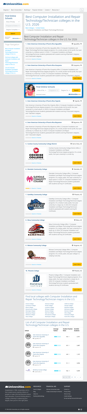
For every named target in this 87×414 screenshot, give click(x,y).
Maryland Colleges (68, 307)
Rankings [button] (27, 10)
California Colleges (68, 303)
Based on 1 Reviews (36, 188)
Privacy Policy (67, 391)
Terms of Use (67, 394)
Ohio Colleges (67, 313)
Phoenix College (33, 271)
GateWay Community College (37, 194)
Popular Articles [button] (37, 10)
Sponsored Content (7, 38)
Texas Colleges (29, 316)
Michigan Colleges (49, 309)
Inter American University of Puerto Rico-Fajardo (43, 101)
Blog (34, 391)
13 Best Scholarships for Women (54, 391)
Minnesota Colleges (69, 309)
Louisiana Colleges (49, 307)
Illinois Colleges (29, 307)
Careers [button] (47, 10)
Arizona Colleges (30, 303)
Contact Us (66, 389)
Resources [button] (55, 10)
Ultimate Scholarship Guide (53, 389)
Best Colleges (30, 28)
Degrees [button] (6, 10)
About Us (35, 394)
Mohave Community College (36, 245)
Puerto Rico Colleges (69, 316)
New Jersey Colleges (30, 313)
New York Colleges (49, 313)
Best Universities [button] (16, 10)
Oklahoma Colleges (30, 314)
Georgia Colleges (68, 305)
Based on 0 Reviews (36, 59)
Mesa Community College (36, 220)
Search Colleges (37, 389)
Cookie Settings (68, 396)
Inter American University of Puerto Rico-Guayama (44, 65)
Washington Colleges (50, 316)
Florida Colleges (49, 305)
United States (40, 28)
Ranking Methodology (38, 396)
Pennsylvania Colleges (50, 314)
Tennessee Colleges (69, 314)
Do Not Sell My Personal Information (73, 398)
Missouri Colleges (49, 311)
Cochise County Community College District (42, 144)
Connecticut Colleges (31, 305)
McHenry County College (40, 370)
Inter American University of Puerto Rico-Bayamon (44, 122)
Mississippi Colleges (30, 311)
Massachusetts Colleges (31, 309)
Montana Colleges (68, 311)
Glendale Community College (37, 169)
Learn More (77, 59)
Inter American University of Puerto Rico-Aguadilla (44, 44)
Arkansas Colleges (49, 303)
